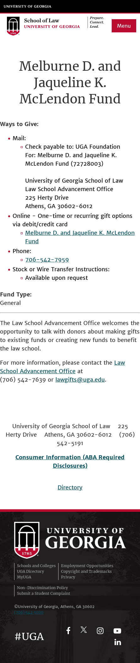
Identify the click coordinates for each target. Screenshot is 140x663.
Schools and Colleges (36, 565)
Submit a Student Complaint (43, 593)
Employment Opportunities (87, 565)
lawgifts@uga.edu (80, 379)
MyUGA (24, 577)
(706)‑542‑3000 (29, 612)
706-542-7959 (47, 259)
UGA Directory (30, 571)
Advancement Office (48, 371)
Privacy (68, 577)
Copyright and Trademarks (86, 571)
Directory (70, 487)
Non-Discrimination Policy (42, 587)
